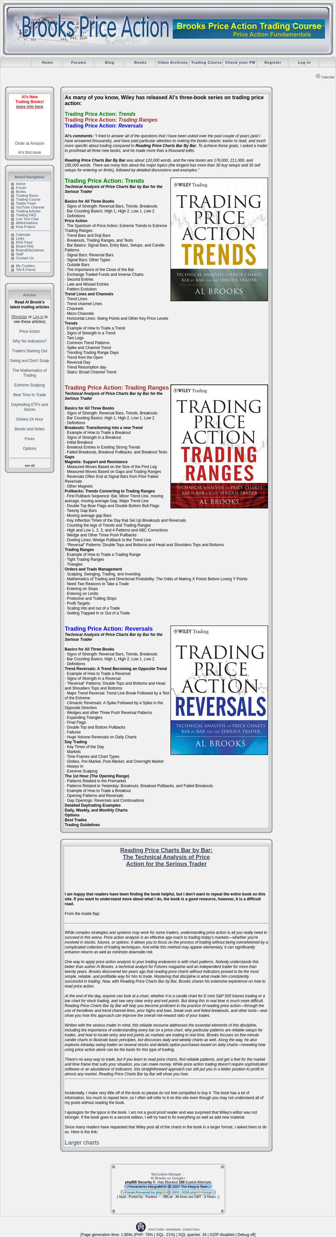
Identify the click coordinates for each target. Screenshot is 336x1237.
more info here (29, 106)
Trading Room (24, 195)
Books (140, 62)
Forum (18, 188)
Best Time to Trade (29, 395)
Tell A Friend (23, 270)
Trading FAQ (23, 215)
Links (17, 238)
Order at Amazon (30, 143)
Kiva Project (23, 227)
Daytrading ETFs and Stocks (29, 407)
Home (47, 62)
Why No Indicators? (30, 341)
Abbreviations (24, 223)
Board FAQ (22, 246)
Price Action (29, 331)
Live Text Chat (25, 219)
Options (29, 448)
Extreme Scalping (29, 385)
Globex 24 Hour (29, 419)
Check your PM (240, 62)
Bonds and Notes (30, 429)
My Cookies (22, 266)
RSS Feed (22, 242)
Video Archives (173, 62)
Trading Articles (25, 211)
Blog (109, 62)
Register (272, 62)
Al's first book (29, 152)
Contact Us (22, 258)
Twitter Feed (23, 203)
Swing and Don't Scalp (29, 360)
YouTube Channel (27, 207)
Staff (17, 254)
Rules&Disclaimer (27, 250)
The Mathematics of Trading (29, 373)
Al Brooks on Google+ (168, 1178)
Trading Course (206, 62)
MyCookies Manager (166, 1174)
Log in (304, 62)
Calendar (325, 77)
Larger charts (82, 1142)
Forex (30, 439)
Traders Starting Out (29, 351)
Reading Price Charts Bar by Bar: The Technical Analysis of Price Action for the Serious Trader (166, 857)
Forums (78, 62)
